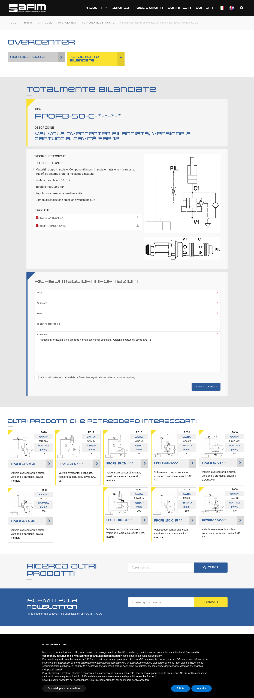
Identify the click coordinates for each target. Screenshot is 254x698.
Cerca (211, 567)
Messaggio (43, 334)
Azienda (120, 7)
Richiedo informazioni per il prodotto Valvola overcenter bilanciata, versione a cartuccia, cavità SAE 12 (127, 353)
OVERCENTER (67, 22)
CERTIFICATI (179, 7)
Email (40, 314)
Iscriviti (211, 602)
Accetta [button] (201, 688)
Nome (40, 293)
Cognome (42, 303)
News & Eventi (148, 7)
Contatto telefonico (48, 324)
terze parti (97, 659)
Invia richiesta (206, 386)
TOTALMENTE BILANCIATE (98, 22)
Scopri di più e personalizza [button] (64, 688)
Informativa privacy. (126, 377)
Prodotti (96, 7)
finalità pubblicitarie (62, 666)
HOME (12, 22)
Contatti (205, 7)
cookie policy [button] (154, 655)
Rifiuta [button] (181, 688)
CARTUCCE (45, 22)
